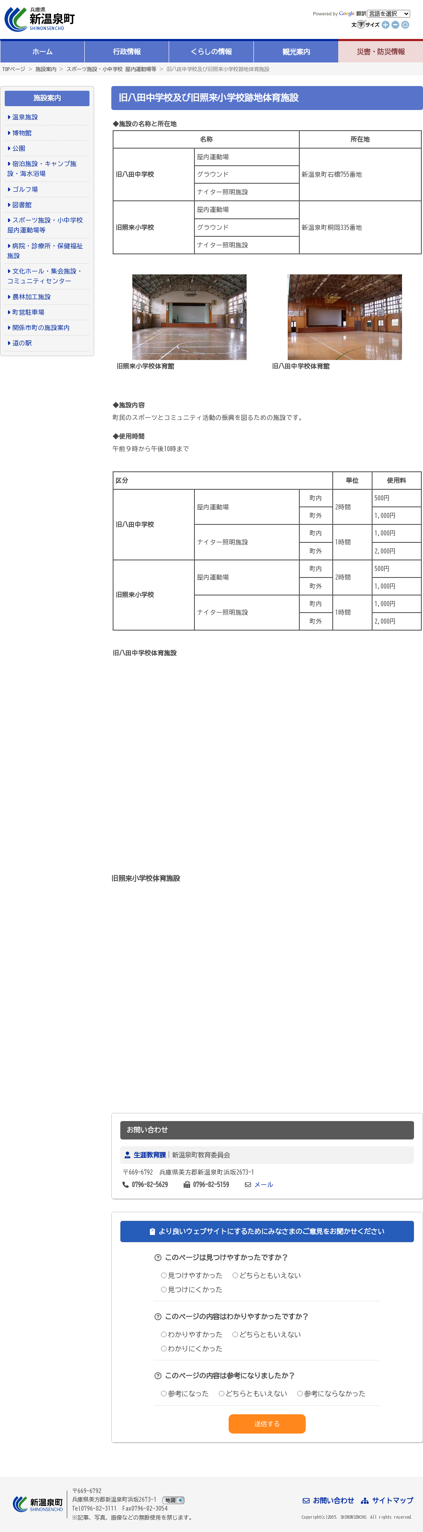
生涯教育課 (150, 1154)
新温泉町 (38, 19)
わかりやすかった (192, 1334)
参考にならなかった (331, 1393)
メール (264, 1184)
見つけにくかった (192, 1289)
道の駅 (22, 343)
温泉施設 (25, 117)
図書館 (22, 205)
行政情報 (126, 51)
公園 (18, 148)
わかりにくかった (192, 1348)
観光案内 (296, 51)
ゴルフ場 (25, 189)
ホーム (42, 51)
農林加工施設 (31, 297)
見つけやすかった (192, 1275)
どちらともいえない (266, 1275)
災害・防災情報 (381, 51)
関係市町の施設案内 (41, 327)
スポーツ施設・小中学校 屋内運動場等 (111, 68)
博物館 (22, 133)
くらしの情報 (211, 51)
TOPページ (13, 68)
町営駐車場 (28, 312)
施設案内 (46, 68)
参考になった (185, 1393)
